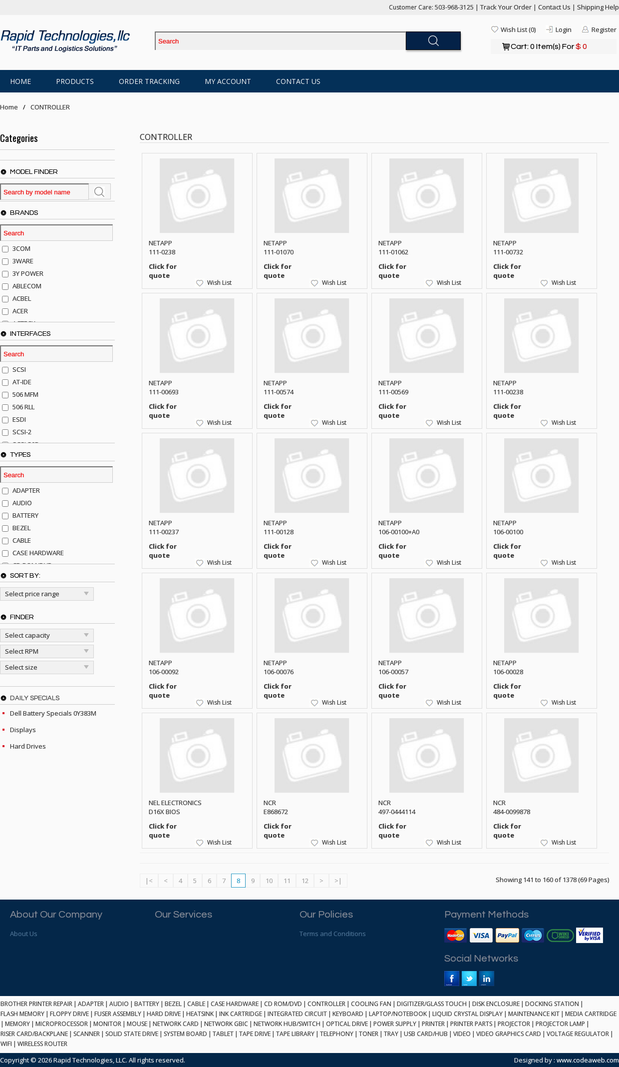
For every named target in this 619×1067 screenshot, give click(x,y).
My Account (228, 81)
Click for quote (163, 271)
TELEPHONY (336, 1034)
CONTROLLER (50, 106)
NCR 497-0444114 (396, 807)
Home (20, 81)
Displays (23, 729)
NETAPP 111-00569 (393, 387)
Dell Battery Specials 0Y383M (53, 713)
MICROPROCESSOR (61, 1024)
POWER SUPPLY (394, 1024)
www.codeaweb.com (588, 1060)
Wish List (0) (518, 29)
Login (564, 29)
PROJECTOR (514, 1024)
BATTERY (146, 1004)
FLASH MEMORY (22, 1014)
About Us (23, 933)
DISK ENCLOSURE (496, 1004)
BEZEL (173, 1004)
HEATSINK (200, 1014)
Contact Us (554, 6)
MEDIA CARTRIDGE (591, 1014)
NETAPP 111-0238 (162, 247)
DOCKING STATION (552, 1004)
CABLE (196, 1004)
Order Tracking (149, 81)
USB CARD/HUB (426, 1034)
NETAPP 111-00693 (164, 387)
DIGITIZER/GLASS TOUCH (432, 1004)
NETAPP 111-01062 (393, 247)
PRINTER (433, 1024)
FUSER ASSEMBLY (117, 1014)
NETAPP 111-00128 (279, 527)
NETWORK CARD (176, 1024)
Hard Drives (28, 746)
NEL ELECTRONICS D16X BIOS (175, 807)
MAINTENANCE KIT (534, 1014)
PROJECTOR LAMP (560, 1024)
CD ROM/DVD (283, 1004)
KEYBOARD (347, 1014)
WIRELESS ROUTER (42, 1044)
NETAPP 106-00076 (279, 667)
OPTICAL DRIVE (347, 1024)
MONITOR (107, 1024)
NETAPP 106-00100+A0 (398, 527)
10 (269, 880)
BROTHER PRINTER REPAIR (36, 1004)
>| (338, 880)
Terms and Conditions (333, 933)
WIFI (6, 1044)
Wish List (219, 282)
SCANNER (86, 1034)
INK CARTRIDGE (240, 1014)
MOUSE (137, 1024)
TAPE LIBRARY (295, 1034)
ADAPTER (91, 1004)
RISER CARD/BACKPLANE (34, 1034)
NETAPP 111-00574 (279, 387)
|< (149, 880)
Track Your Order (506, 6)
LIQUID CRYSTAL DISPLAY (467, 1014)
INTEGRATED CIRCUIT (297, 1014)
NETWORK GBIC (226, 1024)
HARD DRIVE (164, 1014)
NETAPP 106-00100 (508, 527)
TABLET (223, 1034)
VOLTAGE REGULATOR (578, 1034)
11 (287, 880)
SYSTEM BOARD (185, 1034)
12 (305, 880)
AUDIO (119, 1004)
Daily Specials (34, 698)
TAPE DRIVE (255, 1034)
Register (604, 29)
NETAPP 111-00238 (508, 387)
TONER (368, 1034)
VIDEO (462, 1034)
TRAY (391, 1034)
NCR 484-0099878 (511, 807)
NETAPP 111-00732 (508, 247)
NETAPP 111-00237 (164, 527)
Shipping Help (598, 6)
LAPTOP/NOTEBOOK (398, 1014)
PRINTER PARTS (471, 1024)
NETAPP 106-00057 (393, 667)
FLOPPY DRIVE (69, 1014)
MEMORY (17, 1024)
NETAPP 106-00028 (508, 667)
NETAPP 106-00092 (164, 667)
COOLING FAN (371, 1004)
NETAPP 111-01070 (279, 247)
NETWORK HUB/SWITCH (287, 1024)
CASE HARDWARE (235, 1004)
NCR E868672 (276, 807)
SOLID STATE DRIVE (131, 1034)
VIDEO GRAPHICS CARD (508, 1034)
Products (75, 81)
